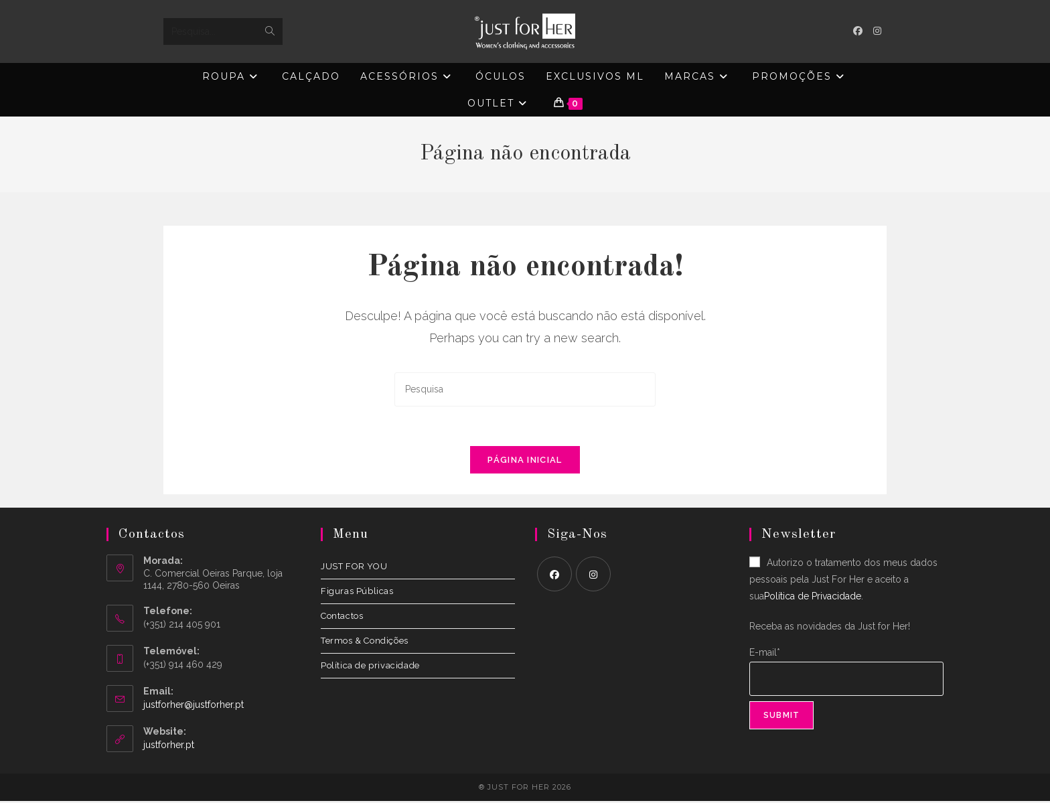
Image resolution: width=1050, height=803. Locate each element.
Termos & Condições (364, 642)
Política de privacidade (370, 667)
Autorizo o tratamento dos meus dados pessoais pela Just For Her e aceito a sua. (843, 581)
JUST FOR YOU (354, 568)
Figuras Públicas (357, 592)
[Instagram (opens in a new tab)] (877, 30)
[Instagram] (593, 575)
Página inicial (524, 461)
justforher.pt (168, 746)
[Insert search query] (525, 389)
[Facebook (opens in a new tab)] (858, 30)
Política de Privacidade (812, 598)
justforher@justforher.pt (193, 706)
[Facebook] (554, 575)
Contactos (342, 617)
